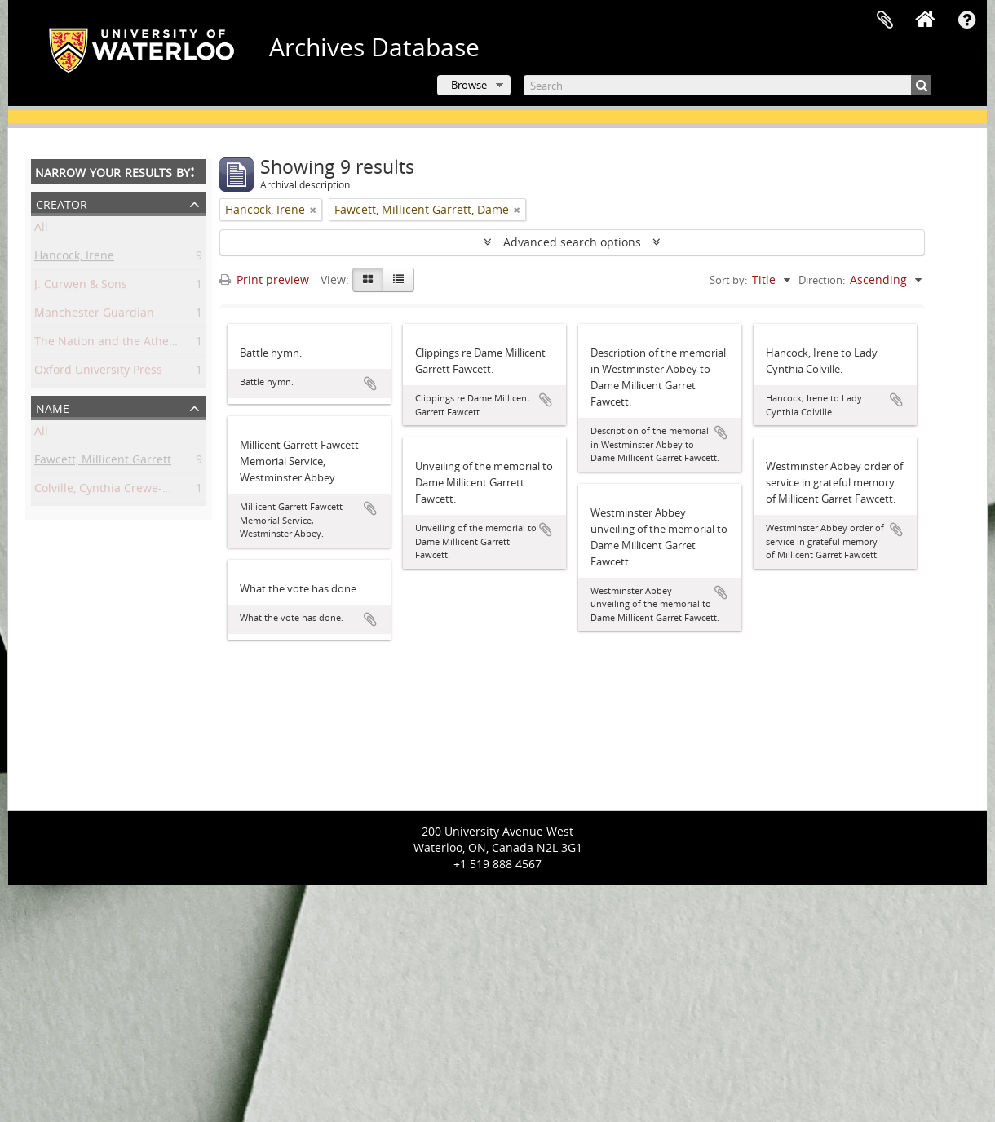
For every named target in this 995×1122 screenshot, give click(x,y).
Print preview (264, 279)
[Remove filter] (313, 210)
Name (52, 407)
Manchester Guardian (94, 315)
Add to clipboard (370, 383)
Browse (469, 85)
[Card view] (367, 280)
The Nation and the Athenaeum (120, 344)
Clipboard (885, 20)
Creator (61, 203)
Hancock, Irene (74, 258)
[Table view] (398, 280)
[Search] (727, 85)
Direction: (821, 280)
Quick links (966, 20)
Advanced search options (572, 242)
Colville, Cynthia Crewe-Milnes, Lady (132, 491)
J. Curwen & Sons (80, 287)
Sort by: (728, 280)
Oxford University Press (98, 372)
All (41, 229)
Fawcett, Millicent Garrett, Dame (121, 462)
